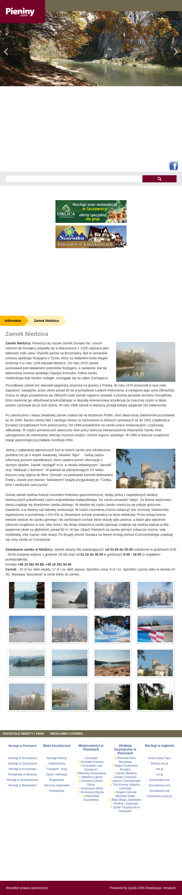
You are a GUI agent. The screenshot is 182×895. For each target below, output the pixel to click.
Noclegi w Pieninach (22, 745)
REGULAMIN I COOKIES (66, 733)
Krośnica (98, 762)
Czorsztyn (91, 758)
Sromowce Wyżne (92, 792)
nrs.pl (159, 774)
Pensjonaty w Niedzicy (22, 774)
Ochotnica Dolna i (92, 781)
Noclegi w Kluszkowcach (22, 780)
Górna (91, 784)
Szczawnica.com (159, 785)
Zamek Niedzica (46, 321)
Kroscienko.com (159, 780)
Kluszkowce (98, 773)
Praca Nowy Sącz (159, 758)
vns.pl (159, 769)
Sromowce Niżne (91, 788)
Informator (13, 321)
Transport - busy (56, 769)
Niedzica (87, 777)
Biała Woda (119, 799)
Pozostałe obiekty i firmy (24, 733)
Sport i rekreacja (56, 774)
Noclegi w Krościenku (22, 769)
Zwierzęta (132, 803)
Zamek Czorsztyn (125, 777)
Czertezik (125, 788)
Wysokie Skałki (125, 796)
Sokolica (134, 784)
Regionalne (56, 780)
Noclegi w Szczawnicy (22, 758)
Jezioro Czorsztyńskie (126, 781)
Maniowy (83, 773)
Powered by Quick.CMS (127, 888)
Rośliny (118, 803)
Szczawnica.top (160, 790)
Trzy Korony (120, 784)
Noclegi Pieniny (57, 758)
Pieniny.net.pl (159, 763)
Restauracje (56, 790)
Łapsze (98, 777)
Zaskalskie (134, 799)
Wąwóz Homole (125, 792)
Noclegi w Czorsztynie (22, 763)
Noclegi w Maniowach (22, 785)
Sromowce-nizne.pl (159, 796)
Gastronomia (56, 763)
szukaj (159, 179)
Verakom (169, 888)
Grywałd (85, 762)
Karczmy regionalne (56, 785)
